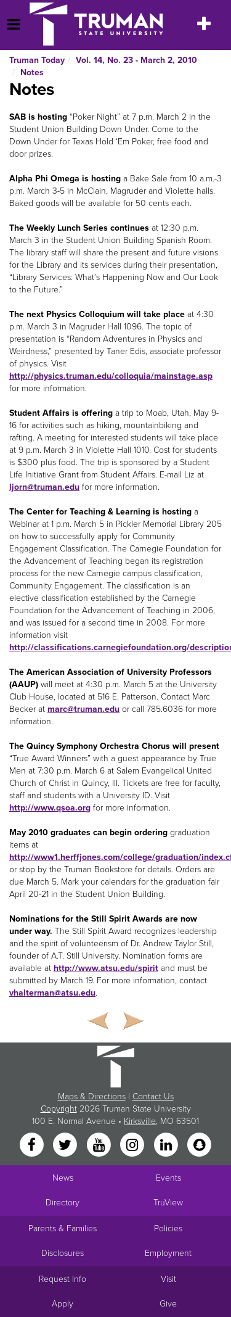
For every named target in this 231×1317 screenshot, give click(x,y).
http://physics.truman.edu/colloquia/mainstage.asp (111, 376)
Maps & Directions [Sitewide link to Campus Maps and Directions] (92, 1096)
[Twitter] (66, 1146)
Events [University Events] (168, 1178)
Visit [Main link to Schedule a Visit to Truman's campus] (168, 1279)
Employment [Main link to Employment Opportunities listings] (168, 1253)
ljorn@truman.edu (44, 487)
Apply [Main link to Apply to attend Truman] (62, 1303)
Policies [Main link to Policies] (168, 1228)
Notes (32, 72)
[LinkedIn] (167, 1146)
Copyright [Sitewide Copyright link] (59, 1109)
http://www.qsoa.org (50, 808)
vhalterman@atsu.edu (52, 993)
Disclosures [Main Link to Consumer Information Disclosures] (62, 1253)
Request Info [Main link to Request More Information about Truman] (62, 1279)
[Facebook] (32, 1146)
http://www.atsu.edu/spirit (106, 968)
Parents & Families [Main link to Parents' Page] (62, 1228)
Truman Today (37, 60)
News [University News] (62, 1178)
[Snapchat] (199, 1146)
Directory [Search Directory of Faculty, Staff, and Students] (62, 1202)
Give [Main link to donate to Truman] (168, 1303)
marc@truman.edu (83, 709)
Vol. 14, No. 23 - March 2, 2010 (136, 60)
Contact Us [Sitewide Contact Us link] (153, 1096)
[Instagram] (133, 1146)
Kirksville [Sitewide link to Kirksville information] (140, 1121)
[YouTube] (99, 1146)
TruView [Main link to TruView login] (168, 1202)
